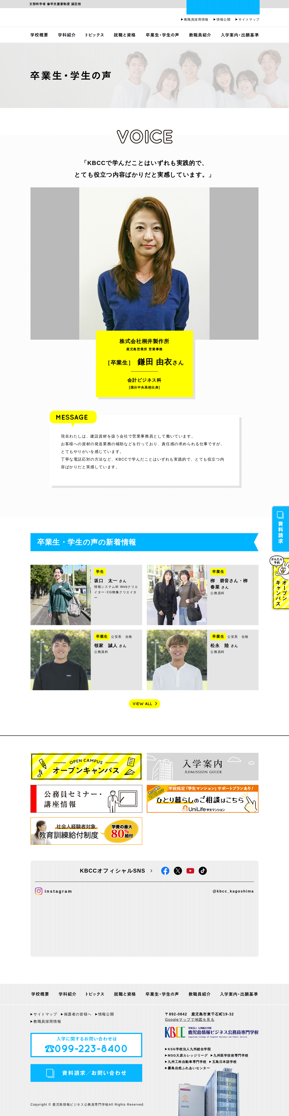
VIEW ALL (144, 703)
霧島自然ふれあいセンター (189, 1068)
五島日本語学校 (224, 1062)
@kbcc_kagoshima (233, 891)
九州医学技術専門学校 (231, 1055)
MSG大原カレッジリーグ (188, 1055)
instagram (53, 891)
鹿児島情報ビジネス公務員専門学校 (84, 18)
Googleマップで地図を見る (190, 1020)
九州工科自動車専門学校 (187, 1062)
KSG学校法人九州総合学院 (189, 1049)
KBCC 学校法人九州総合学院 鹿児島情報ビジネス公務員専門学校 (212, 1033)
